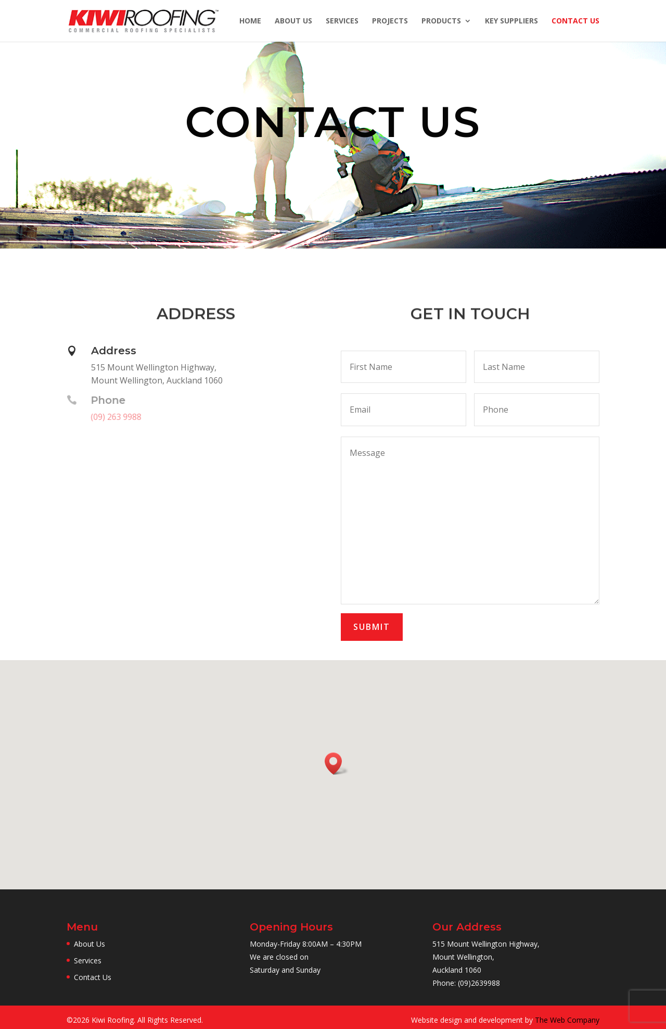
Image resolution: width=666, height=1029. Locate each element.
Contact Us (575, 21)
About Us (293, 21)
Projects (390, 21)
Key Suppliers (511, 21)
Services (342, 21)
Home (250, 21)
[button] (337, 763)
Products (441, 21)
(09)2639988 (479, 983)
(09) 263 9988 (114, 417)
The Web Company (567, 1020)
